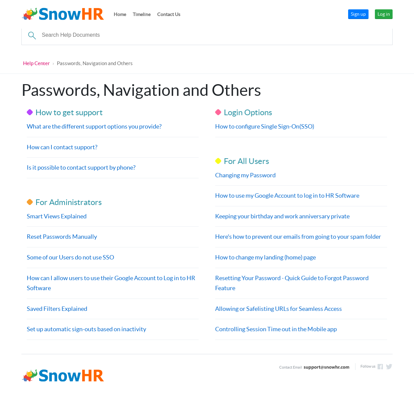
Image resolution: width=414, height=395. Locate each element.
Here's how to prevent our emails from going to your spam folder (298, 236)
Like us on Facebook (380, 366)
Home (120, 14)
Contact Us (168, 14)
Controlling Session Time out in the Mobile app (275, 329)
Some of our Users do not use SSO (70, 257)
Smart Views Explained (57, 216)
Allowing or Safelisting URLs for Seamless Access (278, 308)
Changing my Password (245, 175)
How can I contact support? (62, 147)
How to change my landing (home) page (265, 257)
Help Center (36, 63)
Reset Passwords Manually (62, 236)
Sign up (358, 14)
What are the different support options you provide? (94, 126)
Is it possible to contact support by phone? (81, 167)
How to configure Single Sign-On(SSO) (264, 126)
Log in (384, 14)
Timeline (141, 14)
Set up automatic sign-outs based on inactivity (86, 329)
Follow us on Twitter (389, 366)
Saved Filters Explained (57, 308)
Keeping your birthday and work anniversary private (282, 216)
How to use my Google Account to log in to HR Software (287, 195)
